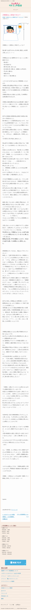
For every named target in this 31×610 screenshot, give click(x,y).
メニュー (15, 9)
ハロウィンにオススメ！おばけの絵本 (11, 573)
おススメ (3, 590)
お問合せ (18, 604)
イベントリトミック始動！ (8, 581)
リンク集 (11, 604)
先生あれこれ (4, 596)
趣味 (2, 598)
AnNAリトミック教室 (6, 588)
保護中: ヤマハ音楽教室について (9, 570)
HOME (3, 17)
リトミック (21, 17)
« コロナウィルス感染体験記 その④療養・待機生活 (8, 517)
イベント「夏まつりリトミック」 (10, 578)
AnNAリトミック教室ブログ (12, 17)
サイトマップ (4, 604)
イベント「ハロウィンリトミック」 (10, 576)
